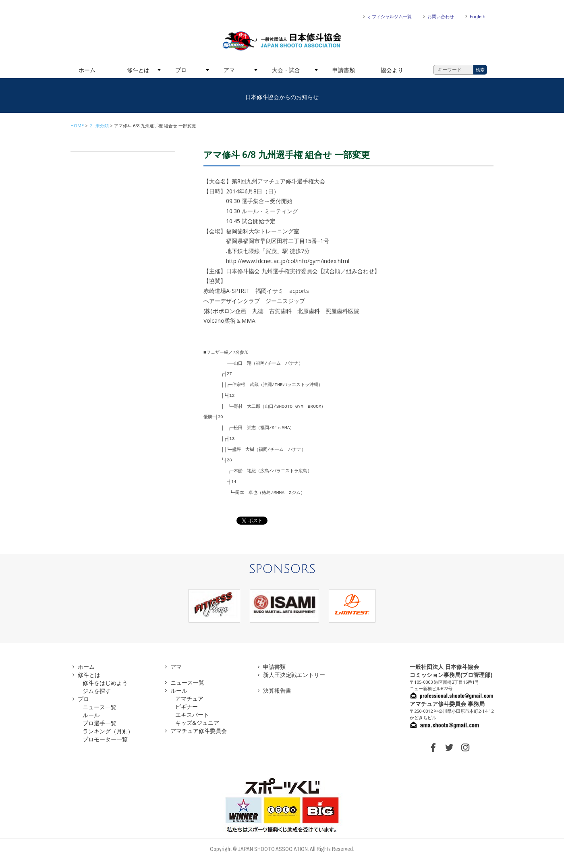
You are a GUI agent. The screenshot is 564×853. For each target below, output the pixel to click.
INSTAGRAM (465, 741)
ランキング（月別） (108, 725)
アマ (229, 70)
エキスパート (192, 708)
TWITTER (449, 741)
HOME (77, 125)
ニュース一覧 (99, 701)
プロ (181, 70)
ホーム (87, 70)
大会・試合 (286, 70)
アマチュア (189, 692)
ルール (91, 709)
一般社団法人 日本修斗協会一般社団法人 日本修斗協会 (282, 41)
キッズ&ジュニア (197, 716)
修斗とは (138, 70)
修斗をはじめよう (105, 677)
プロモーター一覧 (105, 733)
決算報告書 (277, 684)
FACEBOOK (433, 741)
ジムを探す (97, 685)
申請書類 (343, 70)
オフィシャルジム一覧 (389, 16)
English (477, 16)
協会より (392, 70)
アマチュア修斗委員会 (198, 724)
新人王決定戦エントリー (294, 668)
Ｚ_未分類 (99, 125)
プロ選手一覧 (99, 717)
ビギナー (186, 700)
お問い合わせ (440, 16)
